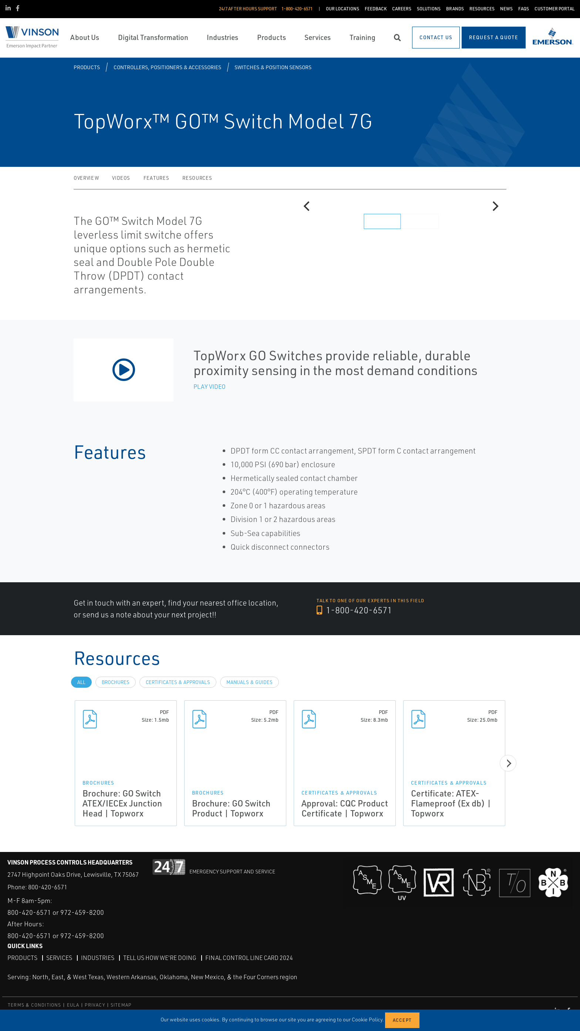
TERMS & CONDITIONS (34, 1005)
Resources (197, 178)
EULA (73, 1005)
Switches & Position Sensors (273, 67)
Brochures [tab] (115, 682)
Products (87, 67)
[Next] (494, 206)
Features (156, 178)
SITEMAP (121, 1005)
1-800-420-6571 (354, 610)
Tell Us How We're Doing (159, 957)
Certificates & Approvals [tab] (178, 682)
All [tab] (81, 682)
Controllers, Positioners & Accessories (167, 67)
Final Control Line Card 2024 (249, 957)
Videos (121, 178)
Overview (86, 178)
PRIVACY (95, 1005)
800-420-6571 (47, 887)
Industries (97, 957)
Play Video (209, 386)
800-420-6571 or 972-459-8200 (55, 912)
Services (59, 957)
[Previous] (307, 206)
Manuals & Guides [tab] (249, 682)
